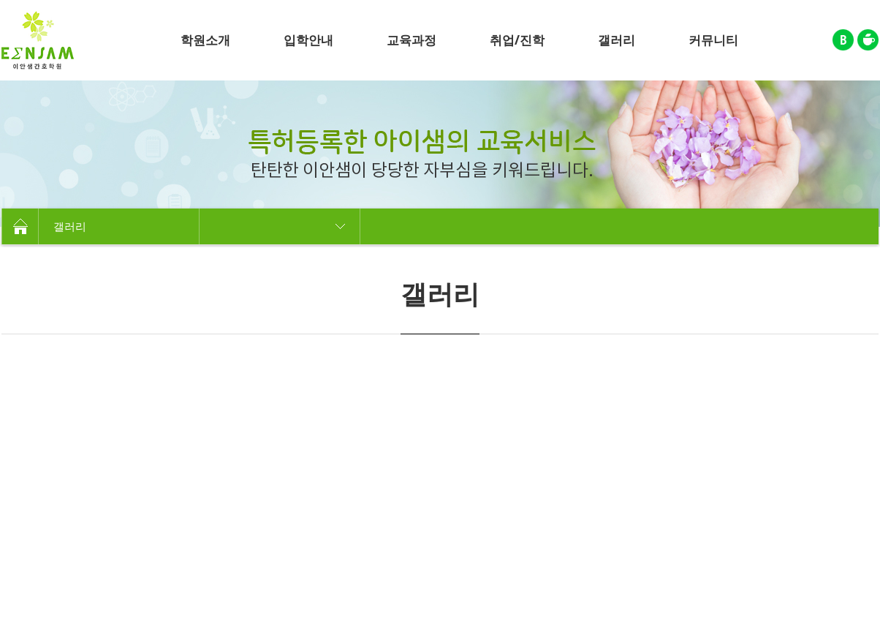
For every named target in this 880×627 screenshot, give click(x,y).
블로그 (843, 39)
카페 (868, 39)
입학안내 (308, 39)
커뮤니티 (713, 39)
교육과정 (411, 39)
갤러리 (616, 39)
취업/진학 (517, 39)
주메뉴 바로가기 (0, 0)
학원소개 (205, 39)
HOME (20, 226)
